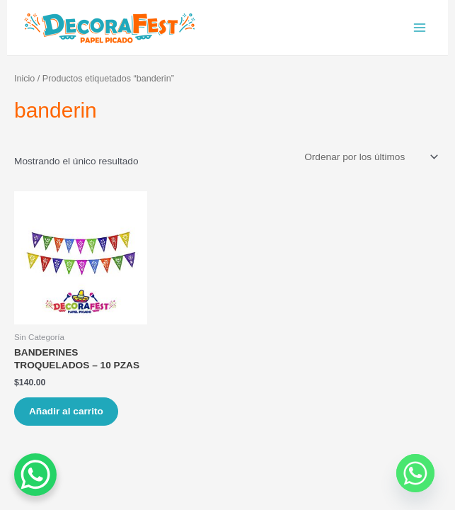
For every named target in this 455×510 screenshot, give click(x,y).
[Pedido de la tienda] (370, 157)
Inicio (24, 79)
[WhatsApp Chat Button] (35, 474)
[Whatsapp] (415, 473)
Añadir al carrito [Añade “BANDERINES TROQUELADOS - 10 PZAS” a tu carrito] (66, 411)
